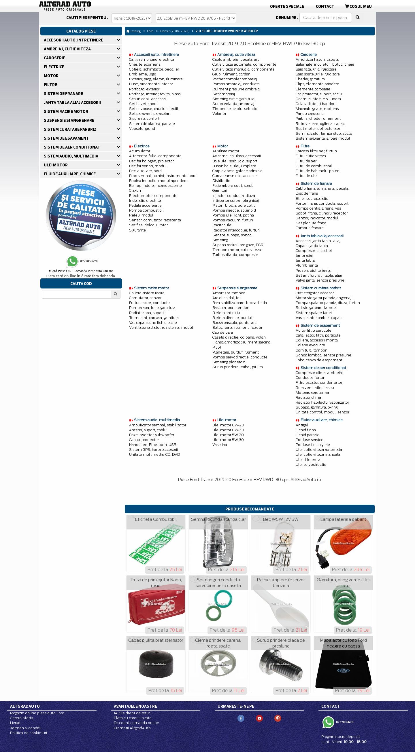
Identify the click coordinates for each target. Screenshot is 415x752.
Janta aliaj (304, 255)
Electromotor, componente (153, 195)
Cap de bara (222, 332)
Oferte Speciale (287, 6)
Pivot (216, 347)
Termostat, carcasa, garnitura (154, 318)
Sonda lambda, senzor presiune (323, 355)
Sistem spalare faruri (314, 313)
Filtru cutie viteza (311, 156)
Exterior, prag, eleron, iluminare (156, 79)
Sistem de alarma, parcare (152, 123)
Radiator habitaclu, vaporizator (322, 402)
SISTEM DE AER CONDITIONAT (72, 147)
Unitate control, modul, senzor (322, 412)
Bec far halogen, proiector (151, 161)
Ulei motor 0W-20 (228, 425)
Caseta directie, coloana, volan (239, 337)
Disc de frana (307, 193)
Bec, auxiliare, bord (145, 171)
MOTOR (51, 75)
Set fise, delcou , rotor (148, 225)
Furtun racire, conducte (149, 303)
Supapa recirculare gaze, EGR (237, 245)
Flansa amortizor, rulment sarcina (241, 342)
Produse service (309, 440)
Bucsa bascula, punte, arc (234, 322)
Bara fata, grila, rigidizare (316, 69)
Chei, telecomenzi (145, 64)
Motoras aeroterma (312, 392)
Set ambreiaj (223, 94)
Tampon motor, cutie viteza (236, 250)
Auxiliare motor (225, 151)
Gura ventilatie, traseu (315, 388)
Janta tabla (305, 260)
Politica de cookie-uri (28, 733)
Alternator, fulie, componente (155, 156)
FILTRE (51, 84)
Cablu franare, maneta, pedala (322, 188)
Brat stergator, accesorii (315, 293)
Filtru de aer (306, 161)
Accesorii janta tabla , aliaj (318, 241)
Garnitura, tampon (311, 350)
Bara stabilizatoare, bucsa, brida (239, 303)
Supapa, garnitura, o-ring (316, 407)
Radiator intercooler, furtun (236, 230)
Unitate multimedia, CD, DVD (154, 454)
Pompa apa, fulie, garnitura (152, 307)
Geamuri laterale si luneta (318, 99)
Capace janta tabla (312, 246)
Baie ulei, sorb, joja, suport (234, 161)
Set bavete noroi (144, 104)
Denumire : (287, 17)
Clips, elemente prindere (317, 84)
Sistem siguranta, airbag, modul (323, 138)
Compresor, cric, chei (314, 250)
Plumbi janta (307, 265)
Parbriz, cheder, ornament (318, 118)
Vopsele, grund (142, 128)
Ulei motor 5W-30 (228, 440)
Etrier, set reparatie (312, 198)
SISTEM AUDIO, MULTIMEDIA (71, 156)
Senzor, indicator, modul (317, 218)
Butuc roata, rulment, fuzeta (237, 327)
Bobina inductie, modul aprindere (158, 180)
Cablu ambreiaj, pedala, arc (235, 59)
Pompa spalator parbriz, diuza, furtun (328, 303)
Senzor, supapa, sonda (232, 235)
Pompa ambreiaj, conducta (236, 84)
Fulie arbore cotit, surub (233, 185)
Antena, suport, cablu (148, 430)
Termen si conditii (25, 728)
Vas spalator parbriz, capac (319, 318)
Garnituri (219, 190)
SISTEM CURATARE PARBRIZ (70, 129)
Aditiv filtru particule (313, 330)
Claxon (135, 190)
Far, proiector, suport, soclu (319, 94)
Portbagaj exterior (144, 89)
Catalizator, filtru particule (318, 335)
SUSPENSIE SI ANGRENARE (69, 120)
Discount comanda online (136, 723)
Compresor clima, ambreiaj (319, 373)
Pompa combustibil (146, 210)
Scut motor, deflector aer (318, 128)
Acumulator (139, 151)
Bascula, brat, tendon (230, 307)
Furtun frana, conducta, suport (322, 203)
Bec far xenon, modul (148, 166)
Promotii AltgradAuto (132, 728)
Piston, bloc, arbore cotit (233, 205)
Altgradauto (25, 706)
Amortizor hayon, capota (317, 59)
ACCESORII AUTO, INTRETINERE (74, 40)
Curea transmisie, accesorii (235, 176)
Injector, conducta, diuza (233, 195)
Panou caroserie (310, 113)
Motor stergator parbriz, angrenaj (323, 298)
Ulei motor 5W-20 (228, 435)
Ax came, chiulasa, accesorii (236, 156)
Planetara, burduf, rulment (235, 352)
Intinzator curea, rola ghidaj (235, 200)
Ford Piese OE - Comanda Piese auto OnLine (81, 271)
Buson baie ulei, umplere (234, 166)
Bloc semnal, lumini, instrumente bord (163, 176)
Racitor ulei (222, 225)
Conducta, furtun (310, 377)
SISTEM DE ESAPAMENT (66, 138)
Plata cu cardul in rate (133, 718)
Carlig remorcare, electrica (151, 59)
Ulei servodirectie (311, 464)
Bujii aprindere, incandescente (155, 185)
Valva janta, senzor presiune (320, 280)
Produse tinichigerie (313, 445)
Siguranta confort (144, 118)
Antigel (302, 425)
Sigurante (137, 230)
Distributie (221, 180)
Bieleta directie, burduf (232, 318)
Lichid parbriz (307, 435)
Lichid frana (306, 430)
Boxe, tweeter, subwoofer (151, 435)
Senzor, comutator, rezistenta (155, 220)
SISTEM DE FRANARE (63, 93)
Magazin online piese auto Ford (37, 713)
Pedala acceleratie (145, 205)
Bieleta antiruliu (226, 313)
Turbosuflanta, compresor (235, 254)
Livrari (15, 723)
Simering (220, 240)
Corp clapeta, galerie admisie (237, 171)
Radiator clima (308, 397)
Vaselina (219, 445)
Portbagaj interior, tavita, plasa (155, 94)
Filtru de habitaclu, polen (317, 171)
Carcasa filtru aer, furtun (316, 151)
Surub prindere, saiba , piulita (237, 367)
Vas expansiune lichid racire (153, 322)
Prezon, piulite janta (313, 270)
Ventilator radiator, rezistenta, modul (161, 327)
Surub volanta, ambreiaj (233, 104)
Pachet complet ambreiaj (234, 79)
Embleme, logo (142, 74)
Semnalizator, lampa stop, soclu (324, 133)
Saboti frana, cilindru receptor (322, 213)
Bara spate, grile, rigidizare (318, 74)
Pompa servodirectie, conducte (239, 357)
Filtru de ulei (307, 176)
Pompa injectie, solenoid (234, 210)
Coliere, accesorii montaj (317, 340)
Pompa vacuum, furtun (232, 220)
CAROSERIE (55, 58)
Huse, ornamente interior (151, 84)
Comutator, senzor (145, 298)
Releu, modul (141, 215)
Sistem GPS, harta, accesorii (153, 449)
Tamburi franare (310, 228)
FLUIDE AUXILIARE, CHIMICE (70, 174)
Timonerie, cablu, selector (235, 109)
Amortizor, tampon (229, 293)
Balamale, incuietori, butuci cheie (325, 64)
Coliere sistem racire (147, 293)
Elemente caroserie (313, 89)
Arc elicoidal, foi (226, 298)
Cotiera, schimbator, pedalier (154, 69)
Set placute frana (311, 223)
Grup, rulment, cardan (231, 74)
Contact (325, 6)
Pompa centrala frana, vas (318, 208)
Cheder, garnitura (310, 79)
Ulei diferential (309, 459)
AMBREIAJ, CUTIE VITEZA (67, 49)
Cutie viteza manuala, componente (243, 69)
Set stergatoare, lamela (316, 307)
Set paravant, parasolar (149, 113)
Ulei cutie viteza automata (319, 449)
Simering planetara (229, 362)
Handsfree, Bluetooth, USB (152, 445)
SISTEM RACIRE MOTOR (66, 111)
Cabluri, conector (144, 440)
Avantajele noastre (135, 706)
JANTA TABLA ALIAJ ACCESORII (72, 102)
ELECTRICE (54, 66)
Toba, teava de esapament (319, 360)
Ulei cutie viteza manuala (318, 454)
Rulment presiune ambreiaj (236, 89)
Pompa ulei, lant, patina (233, 215)
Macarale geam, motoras (317, 109)
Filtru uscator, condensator (319, 382)
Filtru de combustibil (314, 166)
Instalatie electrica (145, 200)
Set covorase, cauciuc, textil (153, 109)
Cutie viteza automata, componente (244, 64)
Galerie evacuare (310, 345)
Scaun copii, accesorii (148, 99)
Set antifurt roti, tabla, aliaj (319, 275)
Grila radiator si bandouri (316, 104)
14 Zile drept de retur (132, 713)
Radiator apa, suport (146, 313)
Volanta (219, 113)
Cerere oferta (21, 718)
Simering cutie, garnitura (233, 99)
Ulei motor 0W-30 (228, 430)
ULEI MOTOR (56, 165)
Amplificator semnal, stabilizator (157, 425)
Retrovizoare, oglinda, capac (320, 123)
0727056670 (344, 722)
